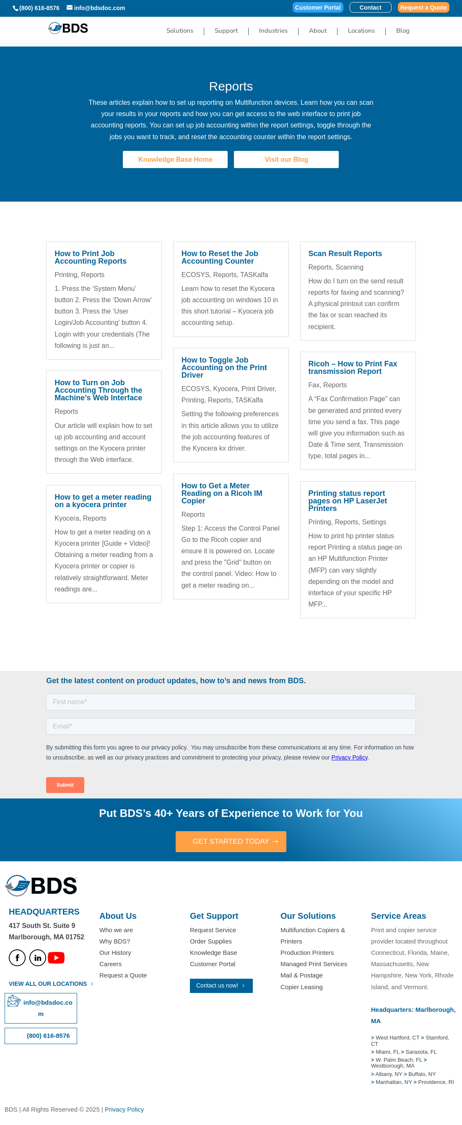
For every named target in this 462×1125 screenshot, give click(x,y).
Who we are (116, 930)
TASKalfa (254, 274)
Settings (374, 522)
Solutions (179, 31)
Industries (273, 31)
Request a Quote (423, 8)
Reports (92, 274)
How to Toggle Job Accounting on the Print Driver (224, 367)
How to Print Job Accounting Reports (91, 257)
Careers (110, 964)
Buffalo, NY (422, 1074)
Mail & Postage (301, 975)
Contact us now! (217, 985)
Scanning (349, 267)
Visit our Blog (287, 159)
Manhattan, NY (394, 1082)
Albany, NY (389, 1074)
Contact (371, 8)
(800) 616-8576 (39, 8)
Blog (403, 31)
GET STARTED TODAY (230, 841)
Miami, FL (388, 1052)
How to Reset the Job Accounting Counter (220, 257)
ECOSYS (196, 274)
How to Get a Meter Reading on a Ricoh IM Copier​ (222, 493)
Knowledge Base (213, 953)
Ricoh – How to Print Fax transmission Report (353, 368)
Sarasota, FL (421, 1052)
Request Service (213, 930)
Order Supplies (211, 941)
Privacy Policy (124, 1109)
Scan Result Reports (345, 253)
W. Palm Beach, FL (398, 1060)
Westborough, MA (393, 1066)
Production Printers (307, 953)
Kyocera (67, 518)
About (318, 31)
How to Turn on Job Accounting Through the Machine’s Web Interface (98, 390)
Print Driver (258, 388)
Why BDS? (114, 941)
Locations (361, 31)
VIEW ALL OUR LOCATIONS (48, 984)
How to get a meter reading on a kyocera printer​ (103, 501)
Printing (66, 274)
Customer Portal (318, 8)
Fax (314, 385)
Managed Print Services (313, 964)
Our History (115, 953)
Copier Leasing (301, 987)
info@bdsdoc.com (48, 1008)
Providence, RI (436, 1082)
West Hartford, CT (397, 1038)
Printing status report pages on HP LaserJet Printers (348, 501)
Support (226, 31)
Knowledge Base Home (175, 159)
